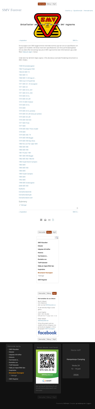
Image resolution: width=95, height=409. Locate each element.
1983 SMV (22, 165)
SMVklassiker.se (51, 305)
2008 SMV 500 (23, 186)
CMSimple (66, 403)
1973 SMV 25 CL (24, 96)
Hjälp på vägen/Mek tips (46, 266)
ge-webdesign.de (80, 403)
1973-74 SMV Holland (26, 102)
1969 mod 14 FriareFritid (27, 81)
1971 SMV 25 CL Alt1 (26, 90)
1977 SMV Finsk (24, 123)
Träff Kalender (42, 263)
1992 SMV (22, 180)
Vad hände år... (43, 256)
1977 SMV (22, 126)
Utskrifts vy (68, 10)
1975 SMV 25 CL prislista (27, 111)
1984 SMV (22, 171)
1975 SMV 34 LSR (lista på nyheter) (30, 114)
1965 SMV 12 (23, 75)
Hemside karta (88, 10)
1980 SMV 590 (23, 150)
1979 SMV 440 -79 (25, 135)
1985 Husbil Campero (26, 174)
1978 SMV (22, 132)
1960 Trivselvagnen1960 (27, 69)
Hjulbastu (22, 189)
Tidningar (23, 205)
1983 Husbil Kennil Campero (28, 162)
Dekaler (40, 246)
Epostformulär (78, 10)
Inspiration (41, 269)
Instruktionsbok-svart (26, 198)
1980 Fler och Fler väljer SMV (28, 144)
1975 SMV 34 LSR (25, 117)
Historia (40, 253)
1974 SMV (22, 108)
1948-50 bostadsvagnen (27, 66)
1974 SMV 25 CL (24, 105)
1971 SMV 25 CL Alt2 (26, 93)
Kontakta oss (42, 259)
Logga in (88, 403)
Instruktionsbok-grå (25, 195)
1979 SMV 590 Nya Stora (27, 141)
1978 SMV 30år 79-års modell (28, 129)
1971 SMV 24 (23, 87)
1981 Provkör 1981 (25, 153)
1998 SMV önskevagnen (27, 183)
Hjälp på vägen (27, 52)
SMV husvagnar (50, 329)
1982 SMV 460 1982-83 (26, 159)
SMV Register (42, 280)
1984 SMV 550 (23, 168)
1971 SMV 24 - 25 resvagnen (28, 84)
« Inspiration (23, 40)
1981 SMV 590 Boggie (26, 156)
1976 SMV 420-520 (25, 120)
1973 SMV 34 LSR (25, 99)
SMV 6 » (75, 40)
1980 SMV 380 (23, 147)
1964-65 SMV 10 (24, 72)
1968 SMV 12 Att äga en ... (27, 78)
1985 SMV (22, 177)
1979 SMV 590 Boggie (26, 138)
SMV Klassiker (43, 242)
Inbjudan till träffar (44, 249)
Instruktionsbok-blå (25, 192)
